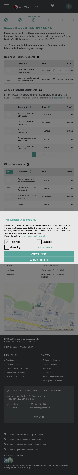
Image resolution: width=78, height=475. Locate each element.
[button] (44, 247)
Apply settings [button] (39, 254)
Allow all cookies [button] (39, 260)
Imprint (42, 236)
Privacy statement (29, 236)
